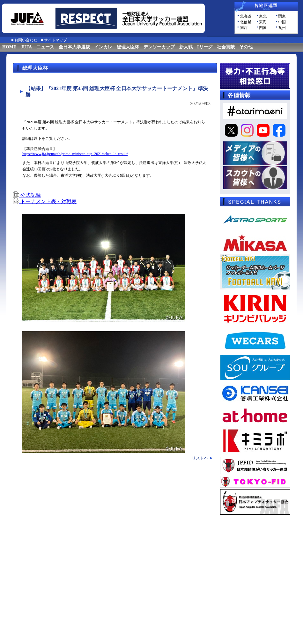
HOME (9, 47)
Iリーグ (204, 47)
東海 (263, 22)
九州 (282, 27)
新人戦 (186, 47)
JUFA (26, 47)
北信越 (245, 22)
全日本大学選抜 (74, 47)
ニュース (45, 47)
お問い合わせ (25, 40)
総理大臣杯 (128, 47)
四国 (263, 27)
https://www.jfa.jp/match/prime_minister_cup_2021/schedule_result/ (75, 154)
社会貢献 (226, 47)
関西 (244, 27)
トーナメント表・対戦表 (45, 201)
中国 (282, 22)
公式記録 (27, 195)
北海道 (245, 16)
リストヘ (200, 458)
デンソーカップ (159, 47)
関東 (282, 16)
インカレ (103, 47)
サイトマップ (55, 40)
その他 (246, 47)
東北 (263, 16)
